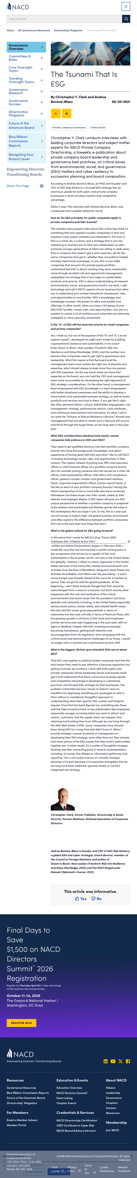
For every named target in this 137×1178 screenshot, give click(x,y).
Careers (111, 1108)
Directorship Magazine (68, 30)
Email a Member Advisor (22, 1120)
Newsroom (113, 1113)
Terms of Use (88, 1169)
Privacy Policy (72, 1169)
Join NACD (112, 1130)
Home (10, 30)
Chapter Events (66, 1103)
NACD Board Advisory (76, 1130)
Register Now (21, 1023)
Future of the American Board (21, 125)
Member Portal (16, 1125)
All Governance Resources (34, 30)
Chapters (112, 1103)
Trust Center (56, 1169)
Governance (114, 1098)
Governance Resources (21, 1087)
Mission (111, 1087)
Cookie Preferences (107, 1169)
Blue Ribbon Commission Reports (18, 141)
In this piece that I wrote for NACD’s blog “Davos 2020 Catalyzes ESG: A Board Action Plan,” (88, 539)
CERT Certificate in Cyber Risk (75, 1125)
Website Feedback (124, 1169)
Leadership (113, 1092)
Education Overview (69, 1087)
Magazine (22, 1103)
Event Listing (65, 1098)
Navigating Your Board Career (21, 156)
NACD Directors (72, 1093)
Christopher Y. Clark (71, 96)
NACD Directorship (77, 1120)
